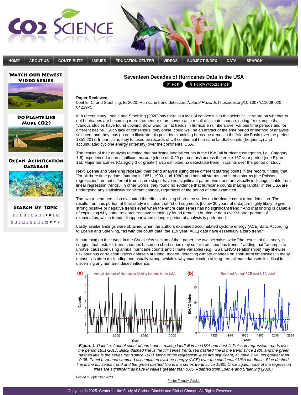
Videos (170, 61)
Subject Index (202, 61)
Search (254, 61)
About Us (39, 61)
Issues (99, 61)
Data (232, 61)
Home (14, 61)
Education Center (134, 61)
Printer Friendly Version (184, 380)
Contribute (70, 61)
